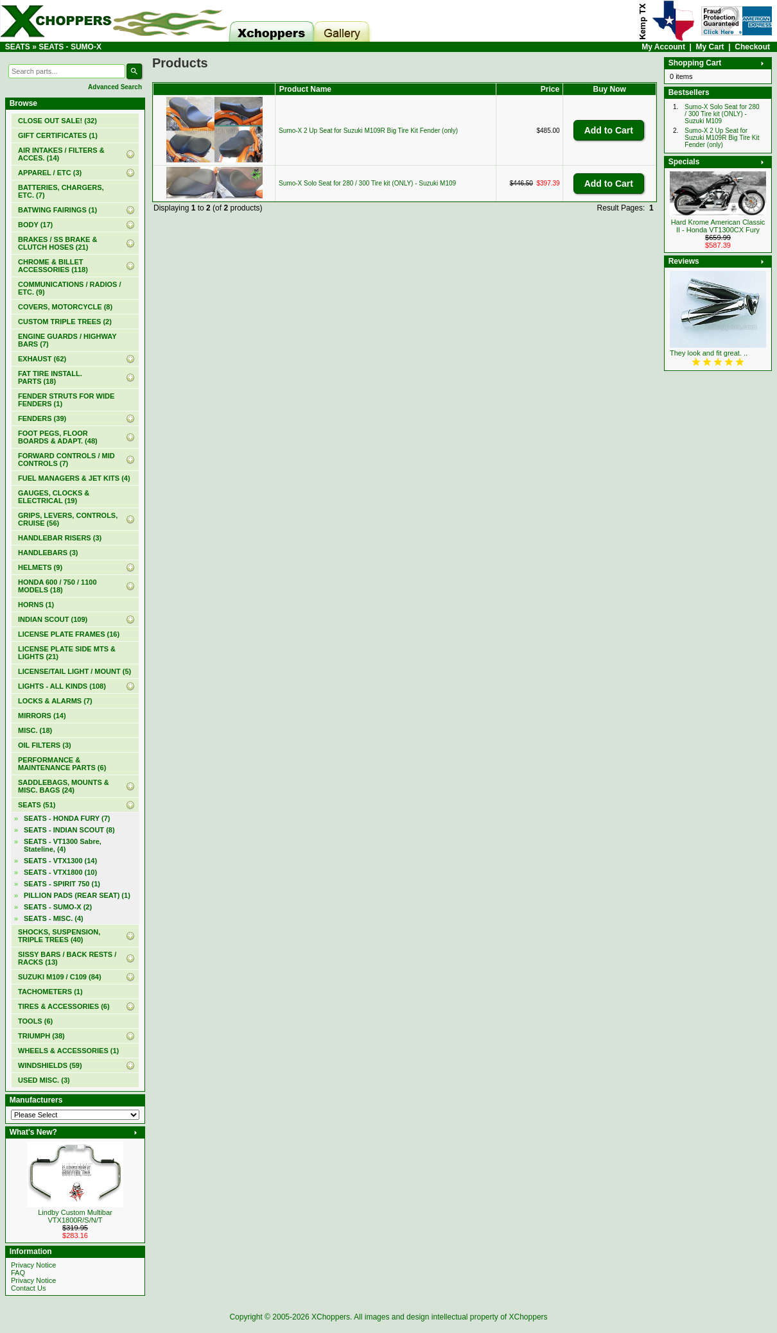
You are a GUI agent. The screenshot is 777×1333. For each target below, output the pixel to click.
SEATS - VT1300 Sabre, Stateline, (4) (62, 845)
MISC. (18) (35, 730)
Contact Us (28, 1288)
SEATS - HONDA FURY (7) (67, 818)
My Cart (710, 46)
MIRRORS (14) (42, 715)
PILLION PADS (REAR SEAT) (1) (77, 895)
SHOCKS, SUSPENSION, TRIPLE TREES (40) (59, 935)
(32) (57, 121)
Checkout (752, 46)
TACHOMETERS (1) (50, 991)
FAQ (18, 1273)
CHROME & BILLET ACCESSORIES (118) (53, 265)
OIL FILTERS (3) (44, 745)
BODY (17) (35, 224)
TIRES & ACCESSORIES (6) (64, 1006)
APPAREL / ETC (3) (50, 172)
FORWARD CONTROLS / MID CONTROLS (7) (66, 459)
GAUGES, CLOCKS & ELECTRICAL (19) (53, 496)
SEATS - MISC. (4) (53, 918)
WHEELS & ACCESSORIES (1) (68, 1050)
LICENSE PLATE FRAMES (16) (68, 634)
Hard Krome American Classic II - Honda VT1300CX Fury (718, 226)
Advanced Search (115, 86)
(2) (58, 907)
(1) (58, 135)
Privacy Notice (33, 1265)
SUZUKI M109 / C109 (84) (59, 977)
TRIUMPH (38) (41, 1036)
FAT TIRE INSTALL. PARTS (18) (50, 377)
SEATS (17, 46)
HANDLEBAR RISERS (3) (59, 538)
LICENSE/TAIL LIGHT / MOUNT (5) (74, 671)
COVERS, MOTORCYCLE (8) (65, 307)
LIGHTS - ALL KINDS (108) (62, 686)
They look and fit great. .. (708, 353)
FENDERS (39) (42, 418)
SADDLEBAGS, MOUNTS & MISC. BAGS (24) (63, 786)
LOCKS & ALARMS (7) (55, 701)
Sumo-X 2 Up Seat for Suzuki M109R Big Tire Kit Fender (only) (368, 130)
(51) (36, 805)
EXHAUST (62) (42, 359)
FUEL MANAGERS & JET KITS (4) (74, 478)
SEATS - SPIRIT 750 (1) (62, 884)
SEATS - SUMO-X (70, 46)
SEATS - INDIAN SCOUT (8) (69, 830)
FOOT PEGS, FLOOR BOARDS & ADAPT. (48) (58, 437)
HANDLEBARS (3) (48, 552)
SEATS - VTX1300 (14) (60, 860)
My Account (663, 46)
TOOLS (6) (35, 1021)
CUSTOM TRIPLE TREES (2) (65, 321)
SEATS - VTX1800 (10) (60, 872)
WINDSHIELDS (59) (50, 1065)
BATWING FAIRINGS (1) (57, 210)
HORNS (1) (36, 604)
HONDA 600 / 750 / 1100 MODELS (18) (57, 586)
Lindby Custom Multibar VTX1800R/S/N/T (75, 1216)
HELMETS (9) (40, 567)
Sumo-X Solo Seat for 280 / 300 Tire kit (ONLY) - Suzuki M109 (367, 183)
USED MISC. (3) (44, 1080)
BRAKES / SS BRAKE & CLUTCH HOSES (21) (57, 243)
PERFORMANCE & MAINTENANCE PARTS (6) (62, 763)
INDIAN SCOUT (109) (52, 619)
